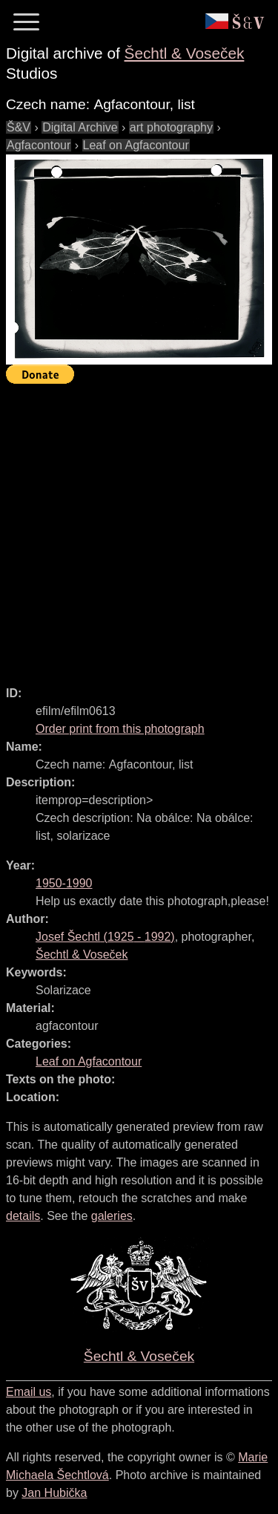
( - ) (105, 936)
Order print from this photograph (120, 728)
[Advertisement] (139, 528)
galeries (112, 1216)
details (23, 1216)
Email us (28, 1392)
